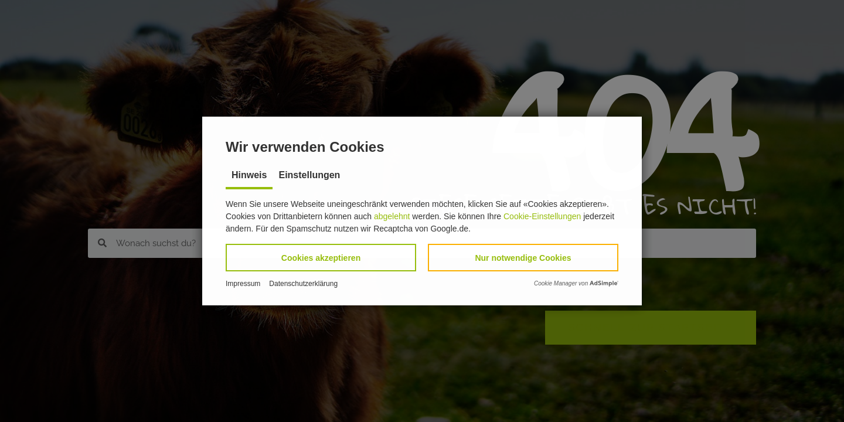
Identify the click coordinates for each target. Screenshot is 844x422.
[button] (321, 257)
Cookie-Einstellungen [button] (542, 216)
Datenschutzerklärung (303, 284)
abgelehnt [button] (392, 216)
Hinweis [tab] (249, 175)
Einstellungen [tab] (309, 175)
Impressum (243, 284)
